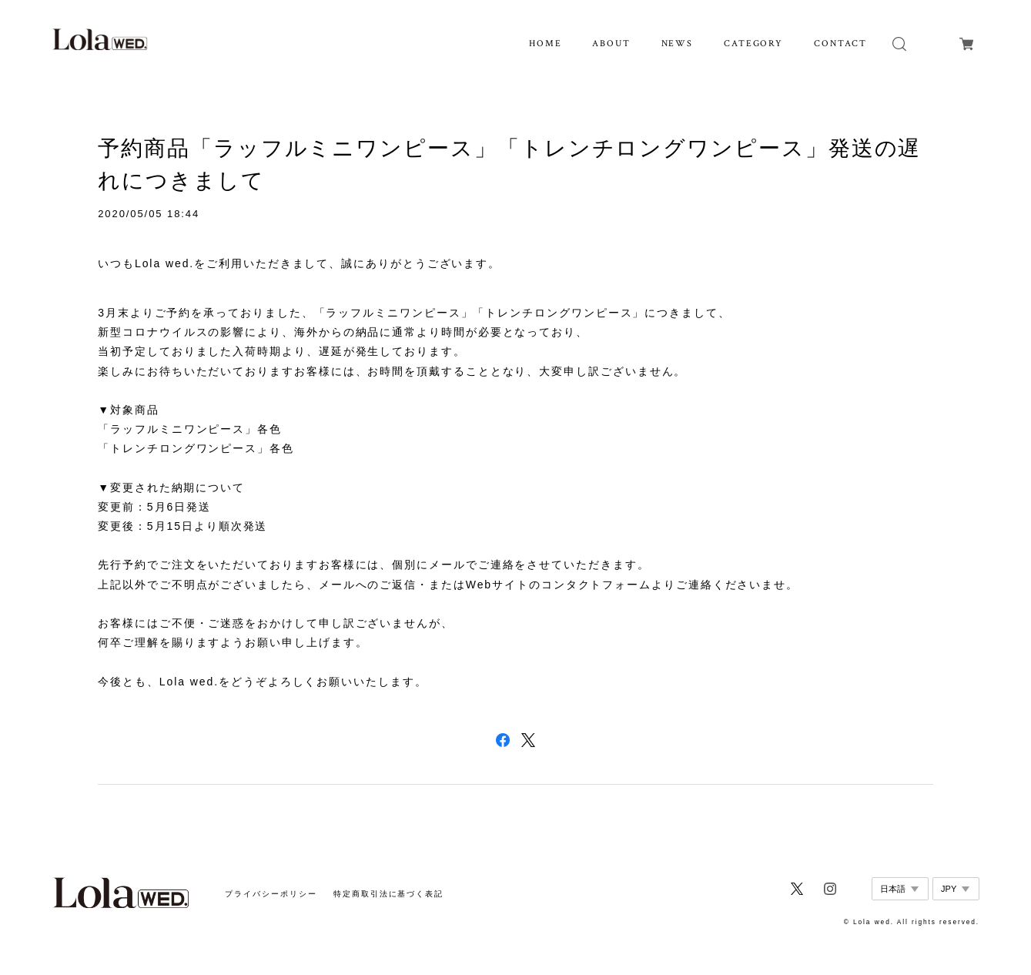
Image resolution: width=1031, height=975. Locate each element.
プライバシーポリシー (270, 894)
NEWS (677, 43)
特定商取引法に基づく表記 (388, 894)
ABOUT (611, 43)
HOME (545, 43)
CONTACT (840, 43)
